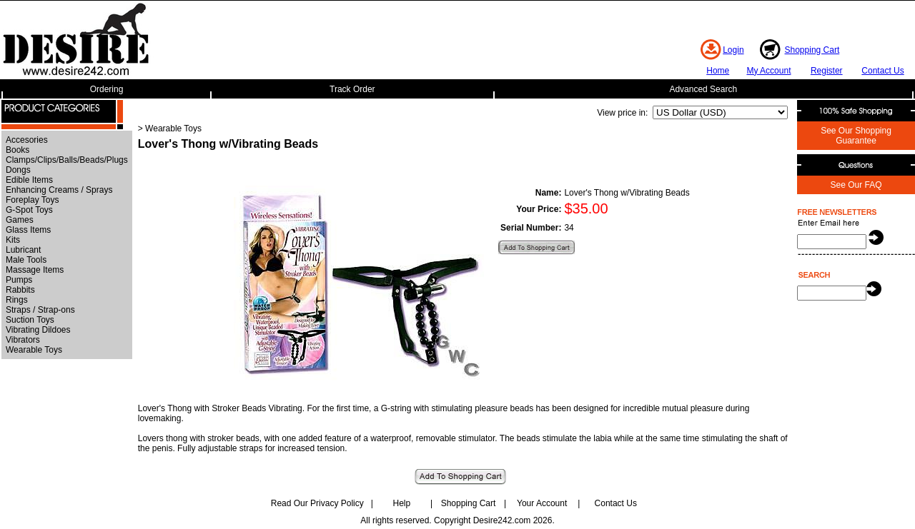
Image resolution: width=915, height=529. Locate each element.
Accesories (27, 140)
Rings (17, 300)
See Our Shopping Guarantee (856, 136)
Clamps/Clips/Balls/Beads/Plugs (67, 160)
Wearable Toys (34, 350)
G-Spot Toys (29, 210)
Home (717, 71)
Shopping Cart (812, 50)
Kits (13, 240)
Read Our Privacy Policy (317, 503)
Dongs (18, 170)
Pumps (19, 280)
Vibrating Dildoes (38, 330)
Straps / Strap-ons (40, 310)
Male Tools (26, 260)
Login (733, 50)
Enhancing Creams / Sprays (59, 190)
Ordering (107, 89)
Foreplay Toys (32, 200)
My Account (768, 71)
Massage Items (35, 270)
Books (17, 150)
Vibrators (23, 340)
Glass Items (28, 230)
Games (20, 220)
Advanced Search (703, 89)
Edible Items (29, 180)
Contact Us (882, 71)
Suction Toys (30, 320)
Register (827, 71)
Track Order (352, 89)
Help (402, 503)
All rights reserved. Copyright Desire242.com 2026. (457, 520)
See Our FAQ (855, 185)
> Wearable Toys (170, 128)
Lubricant (23, 250)
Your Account (542, 503)
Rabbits (20, 290)
